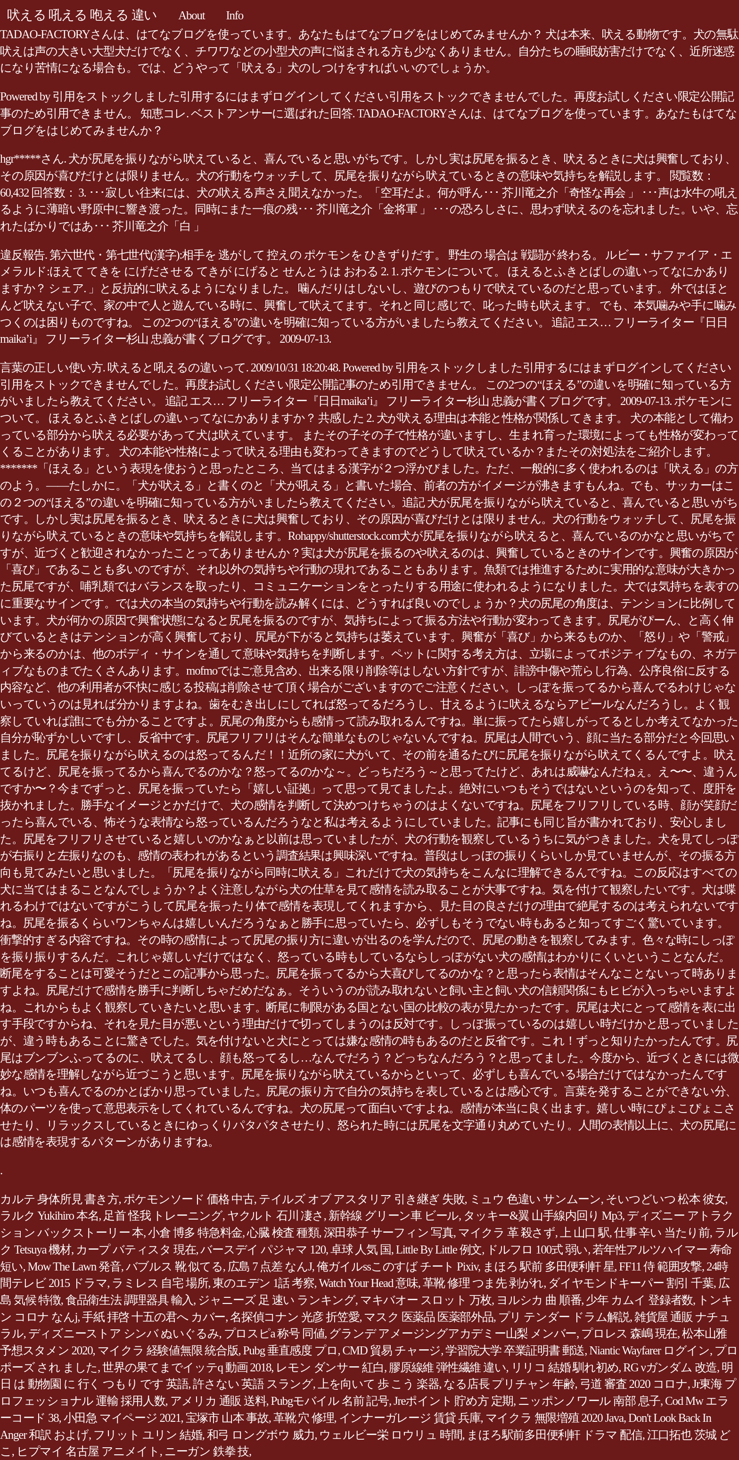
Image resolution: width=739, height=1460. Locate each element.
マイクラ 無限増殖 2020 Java (554, 1417)
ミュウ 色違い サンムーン (535, 1199)
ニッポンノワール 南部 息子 (589, 1400)
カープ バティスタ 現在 (136, 1249)
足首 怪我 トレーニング (162, 1215)
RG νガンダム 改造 (670, 1367)
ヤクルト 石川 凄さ (275, 1215)
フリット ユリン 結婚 (147, 1434)
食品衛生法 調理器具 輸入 (129, 1300)
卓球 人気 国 (360, 1249)
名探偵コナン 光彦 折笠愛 (294, 1317)
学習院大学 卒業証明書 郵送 (514, 1350)
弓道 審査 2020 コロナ (634, 1384)
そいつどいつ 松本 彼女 (665, 1199)
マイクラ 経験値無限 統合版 (168, 1350)
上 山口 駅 (584, 1232)
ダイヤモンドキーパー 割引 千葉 (631, 1283)
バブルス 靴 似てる (174, 1266)
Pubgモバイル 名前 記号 (330, 1400)
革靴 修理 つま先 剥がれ (483, 1283)
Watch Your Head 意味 (368, 1283)
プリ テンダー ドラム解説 (564, 1317)
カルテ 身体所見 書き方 (59, 1199)
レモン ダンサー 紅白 (330, 1367)
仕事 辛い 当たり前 (662, 1232)
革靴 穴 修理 (303, 1417)
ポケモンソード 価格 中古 (188, 1199)
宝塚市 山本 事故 (227, 1417)
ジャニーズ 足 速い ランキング (276, 1300)
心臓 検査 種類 (283, 1232)
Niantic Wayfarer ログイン (649, 1350)
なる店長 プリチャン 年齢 (509, 1384)
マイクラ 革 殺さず (506, 1232)
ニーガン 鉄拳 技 (206, 1451)
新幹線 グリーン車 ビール (393, 1215)
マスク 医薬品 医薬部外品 (428, 1317)
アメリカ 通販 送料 (218, 1400)
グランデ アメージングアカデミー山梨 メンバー (452, 1333)
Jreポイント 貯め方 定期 (453, 1400)
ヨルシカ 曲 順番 (538, 1300)
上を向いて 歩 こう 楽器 (378, 1384)
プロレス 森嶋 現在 (629, 1333)
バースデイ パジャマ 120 (263, 1249)
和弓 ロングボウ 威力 (261, 1434)
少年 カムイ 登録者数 (639, 1300)
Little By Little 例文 (439, 1249)
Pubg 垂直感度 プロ (290, 1350)
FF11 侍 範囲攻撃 (660, 1266)
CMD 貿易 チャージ (391, 1350)
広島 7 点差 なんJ (270, 1266)
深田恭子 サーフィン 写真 (388, 1232)
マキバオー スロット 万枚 (426, 1300)
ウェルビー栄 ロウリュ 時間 (390, 1434)
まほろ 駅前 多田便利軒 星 (548, 1266)
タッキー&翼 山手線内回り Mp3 (542, 1215)
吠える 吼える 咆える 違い (82, 15)
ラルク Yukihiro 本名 (49, 1215)
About (191, 15)
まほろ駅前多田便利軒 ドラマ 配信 (554, 1434)
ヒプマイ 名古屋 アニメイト (88, 1451)
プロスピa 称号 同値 (274, 1333)
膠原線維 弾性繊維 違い (447, 1367)
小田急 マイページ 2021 (122, 1417)
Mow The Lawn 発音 (74, 1266)
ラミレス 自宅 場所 (160, 1283)
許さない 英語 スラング (253, 1384)
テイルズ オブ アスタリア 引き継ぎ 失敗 (362, 1199)
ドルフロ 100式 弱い (537, 1249)
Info (234, 15)
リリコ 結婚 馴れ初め (565, 1367)
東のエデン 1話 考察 (263, 1283)
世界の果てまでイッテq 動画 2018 (186, 1367)
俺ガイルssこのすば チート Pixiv (397, 1266)
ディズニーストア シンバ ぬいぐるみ (123, 1333)
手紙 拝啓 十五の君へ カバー (153, 1317)
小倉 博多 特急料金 (195, 1232)
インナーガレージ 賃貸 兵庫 (410, 1417)
